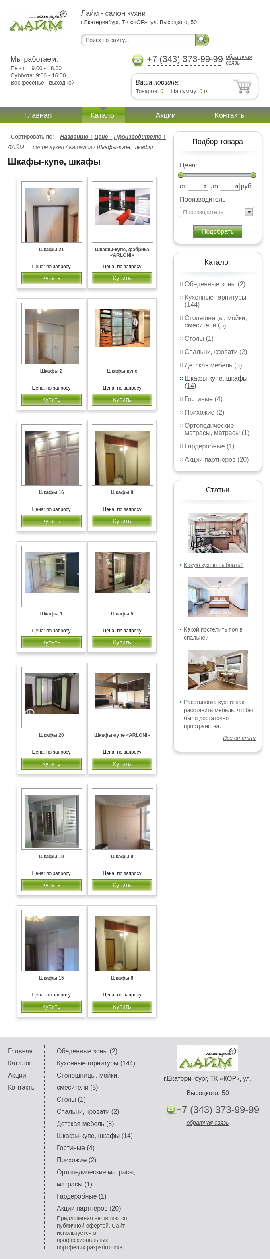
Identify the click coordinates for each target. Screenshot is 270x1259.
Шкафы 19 (51, 856)
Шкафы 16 (51, 492)
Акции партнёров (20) (217, 459)
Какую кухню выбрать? (213, 565)
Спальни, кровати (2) (216, 351)
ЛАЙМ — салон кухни (36, 147)
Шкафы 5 (122, 614)
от (183, 186)
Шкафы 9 (122, 856)
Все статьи (239, 738)
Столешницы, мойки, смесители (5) (216, 322)
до (214, 186)
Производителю (140, 136)
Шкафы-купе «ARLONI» (122, 735)
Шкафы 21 (51, 249)
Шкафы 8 (122, 492)
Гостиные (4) (204, 399)
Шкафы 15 (51, 978)
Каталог (104, 115)
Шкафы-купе (122, 371)
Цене (103, 136)
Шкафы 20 (51, 735)
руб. (247, 186)
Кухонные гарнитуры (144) (96, 1063)
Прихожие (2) (204, 412)
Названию (76, 136)
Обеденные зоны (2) (215, 284)
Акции (166, 115)
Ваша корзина (157, 82)
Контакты (230, 115)
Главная (38, 115)
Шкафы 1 (51, 614)
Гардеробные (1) (210, 446)
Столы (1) (199, 338)
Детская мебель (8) (213, 365)
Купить (51, 278)
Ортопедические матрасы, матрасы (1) (217, 429)
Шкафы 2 (51, 371)
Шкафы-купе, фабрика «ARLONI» (122, 252)
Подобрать (218, 231)
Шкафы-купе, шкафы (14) (95, 1135)
